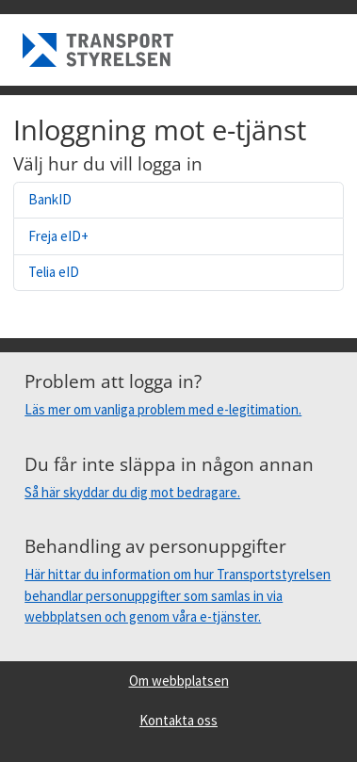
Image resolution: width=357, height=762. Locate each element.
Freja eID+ (58, 236)
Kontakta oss (178, 720)
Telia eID (53, 272)
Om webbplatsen (179, 680)
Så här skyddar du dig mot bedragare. (132, 492)
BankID (50, 199)
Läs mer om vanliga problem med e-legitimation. (162, 409)
